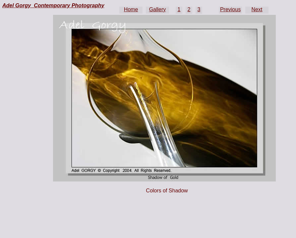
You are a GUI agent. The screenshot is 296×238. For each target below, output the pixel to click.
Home (131, 9)
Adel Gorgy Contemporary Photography (53, 5)
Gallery (157, 9)
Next (257, 9)
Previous (230, 9)
